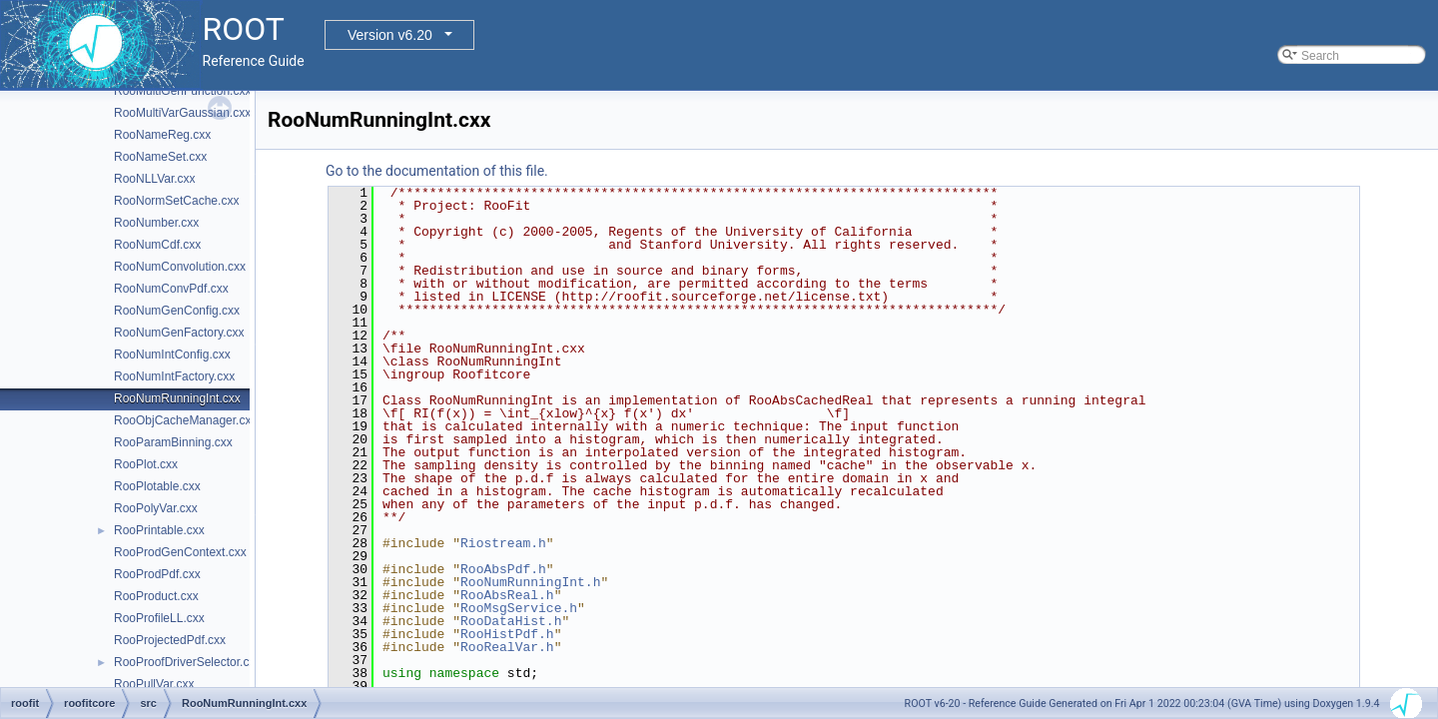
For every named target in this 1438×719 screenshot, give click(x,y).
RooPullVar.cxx (154, 684)
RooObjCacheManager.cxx (185, 420)
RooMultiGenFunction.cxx (182, 91)
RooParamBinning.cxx (173, 442)
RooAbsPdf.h (503, 569)
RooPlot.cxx (146, 464)
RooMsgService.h (518, 608)
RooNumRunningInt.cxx (177, 398)
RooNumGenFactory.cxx (179, 333)
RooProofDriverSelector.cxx (187, 662)
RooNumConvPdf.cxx (171, 289)
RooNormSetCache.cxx (176, 201)
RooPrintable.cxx (159, 530)
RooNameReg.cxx (162, 135)
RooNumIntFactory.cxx (174, 376)
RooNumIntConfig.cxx (172, 354)
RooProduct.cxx (156, 596)
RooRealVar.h (507, 647)
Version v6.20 (390, 35)
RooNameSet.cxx (160, 157)
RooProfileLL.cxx (159, 618)
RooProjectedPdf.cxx (170, 640)
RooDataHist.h (510, 621)
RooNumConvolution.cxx (180, 267)
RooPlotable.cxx (157, 486)
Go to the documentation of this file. (437, 171)
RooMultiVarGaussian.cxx (182, 113)
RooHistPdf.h (507, 634)
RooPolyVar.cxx (156, 508)
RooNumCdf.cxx (157, 245)
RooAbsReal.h (507, 595)
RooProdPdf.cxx (157, 574)
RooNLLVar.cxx (155, 179)
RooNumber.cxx (156, 223)
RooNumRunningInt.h (530, 582)
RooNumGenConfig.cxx (177, 311)
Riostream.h (503, 543)
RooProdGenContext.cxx (180, 552)
